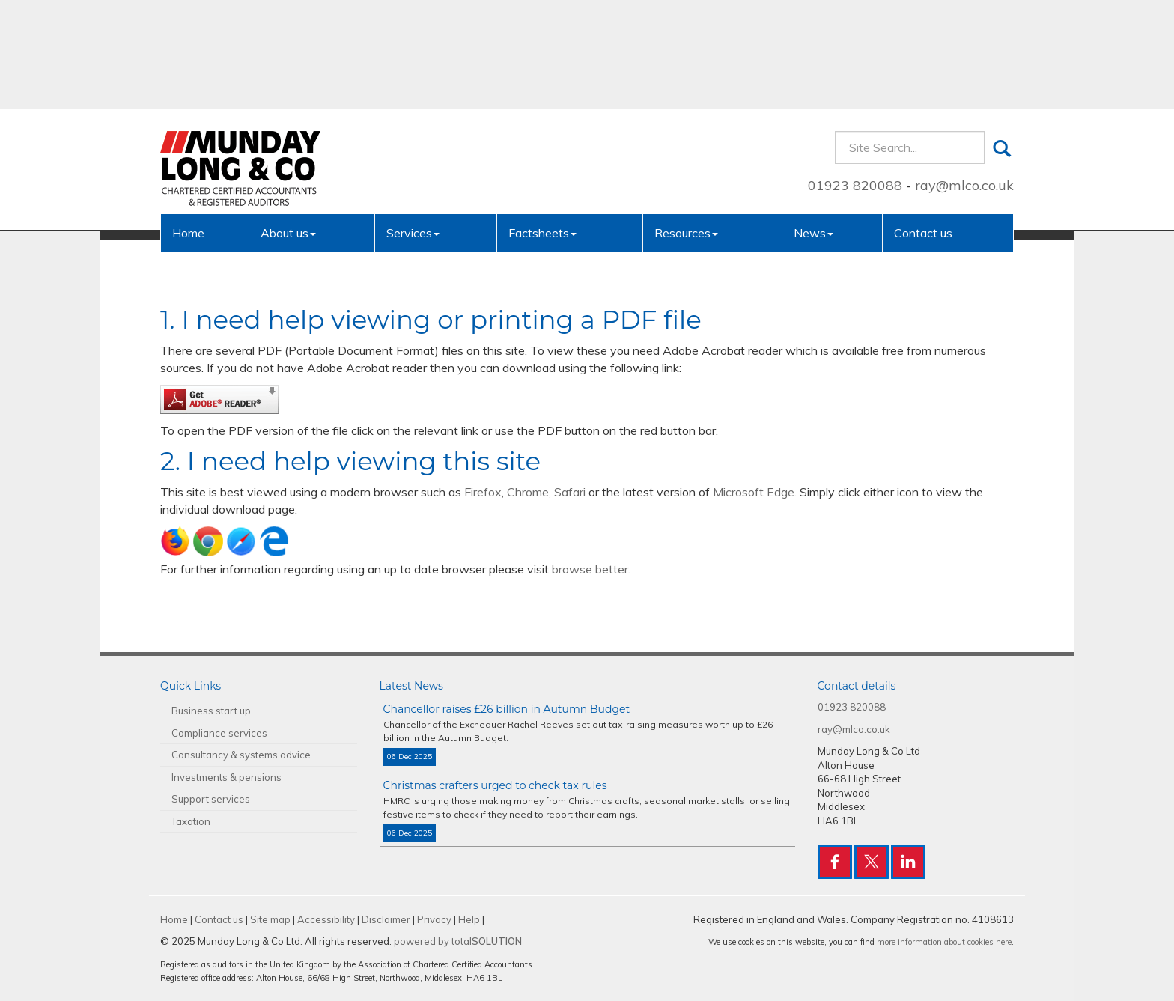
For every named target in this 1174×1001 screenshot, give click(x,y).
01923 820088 (855, 76)
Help (469, 919)
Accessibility (326, 919)
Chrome (528, 491)
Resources (686, 124)
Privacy (434, 919)
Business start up (211, 710)
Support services (210, 799)
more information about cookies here (944, 942)
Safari (570, 491)
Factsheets (542, 124)
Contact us (923, 124)
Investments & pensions (226, 777)
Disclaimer (386, 919)
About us (288, 124)
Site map (270, 919)
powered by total (458, 941)
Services (413, 124)
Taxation (190, 821)
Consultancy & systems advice (241, 755)
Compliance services (219, 733)
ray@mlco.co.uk (964, 76)
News (813, 124)
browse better (590, 569)
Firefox (483, 491)
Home (188, 124)
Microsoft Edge (753, 491)
